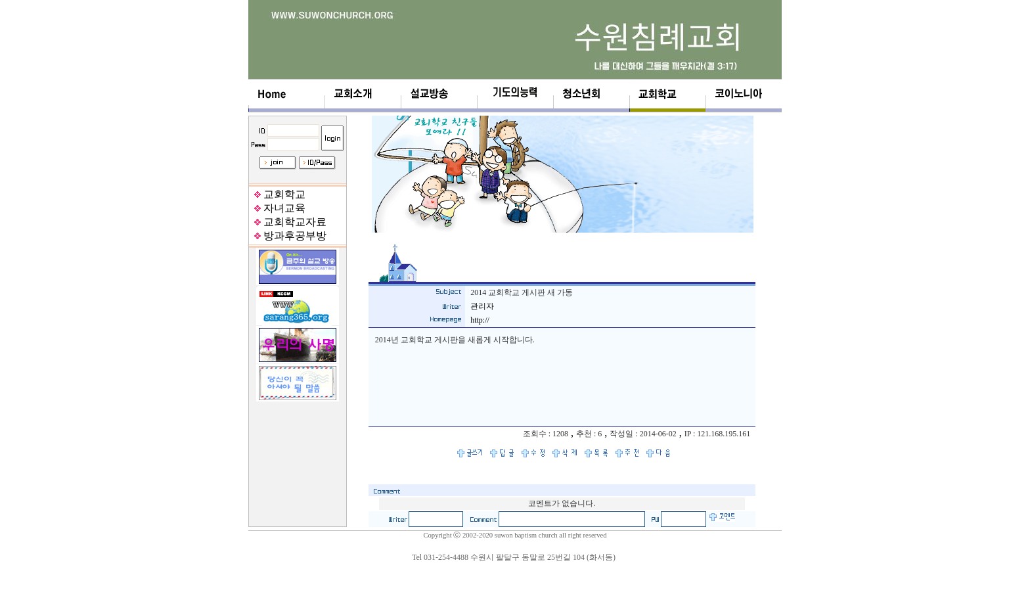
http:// (479, 320)
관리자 (482, 306)
